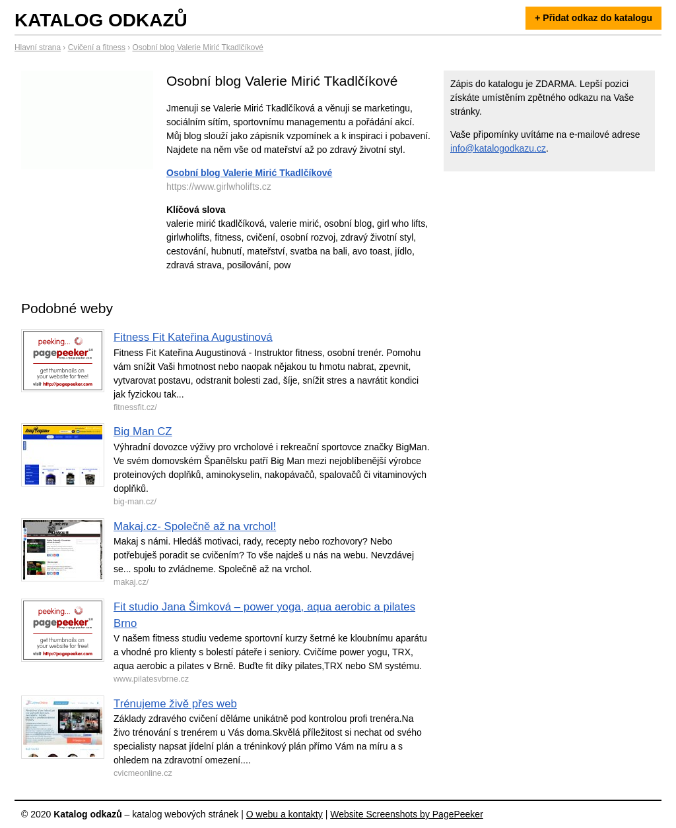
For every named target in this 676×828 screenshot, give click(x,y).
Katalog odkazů (101, 20)
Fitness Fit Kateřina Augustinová (193, 337)
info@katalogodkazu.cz (498, 148)
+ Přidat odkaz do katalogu (593, 18)
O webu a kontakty (284, 814)
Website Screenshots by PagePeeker (406, 814)
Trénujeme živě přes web (175, 703)
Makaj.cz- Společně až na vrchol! (195, 526)
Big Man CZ (143, 431)
